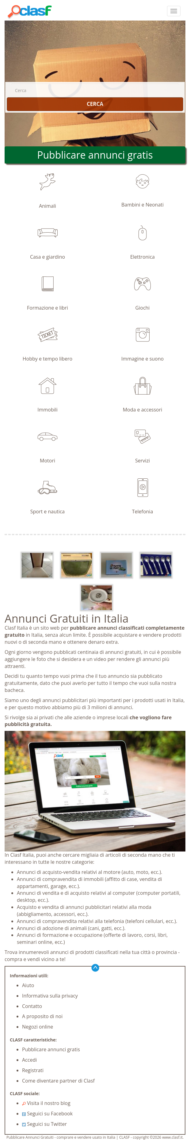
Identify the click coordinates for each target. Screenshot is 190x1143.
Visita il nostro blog (46, 1103)
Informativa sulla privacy (50, 995)
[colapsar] (173, 11)
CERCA (95, 103)
